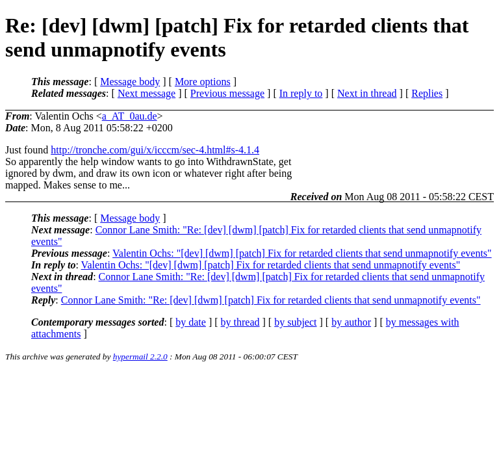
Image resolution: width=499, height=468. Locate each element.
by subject (295, 322)
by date (190, 322)
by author (351, 322)
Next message (146, 93)
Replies (426, 93)
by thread (240, 322)
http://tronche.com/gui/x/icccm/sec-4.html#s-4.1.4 (155, 149)
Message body (130, 81)
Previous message (227, 93)
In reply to (301, 93)
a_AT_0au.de (129, 116)
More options (203, 81)
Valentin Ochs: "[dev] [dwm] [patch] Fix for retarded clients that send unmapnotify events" (302, 253)
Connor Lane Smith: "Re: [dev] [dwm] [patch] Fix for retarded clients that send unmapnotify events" (271, 300)
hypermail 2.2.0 (140, 356)
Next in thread (367, 93)
